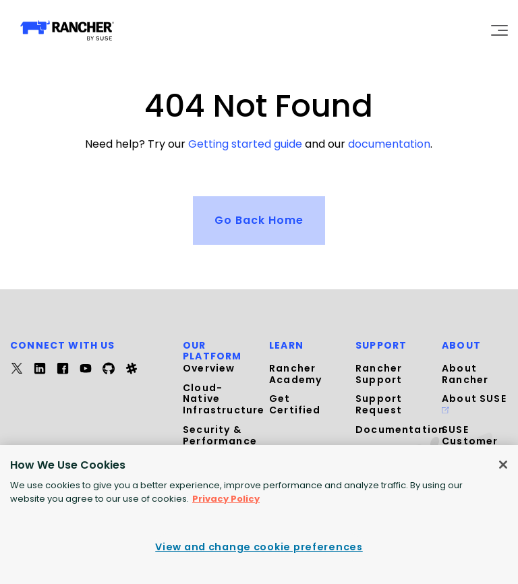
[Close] (503, 464)
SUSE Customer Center (470, 441)
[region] (259, 514)
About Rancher (465, 373)
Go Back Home (259, 219)
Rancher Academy (295, 373)
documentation (389, 144)
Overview (209, 368)
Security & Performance (220, 435)
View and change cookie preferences (258, 547)
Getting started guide (245, 144)
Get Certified (295, 404)
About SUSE (474, 402)
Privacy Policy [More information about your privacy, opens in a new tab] (226, 498)
